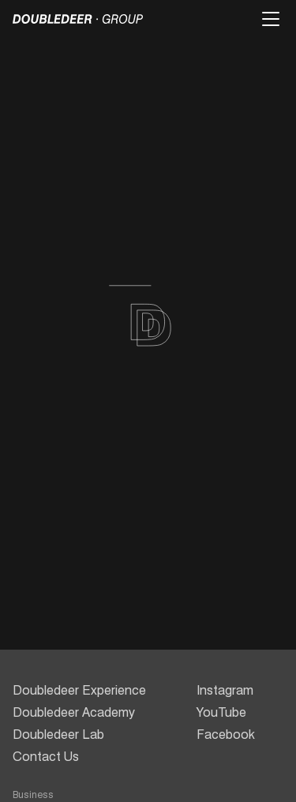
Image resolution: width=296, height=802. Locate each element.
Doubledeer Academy (74, 712)
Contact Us (46, 756)
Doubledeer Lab (58, 734)
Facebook (226, 734)
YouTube (221, 712)
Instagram (225, 690)
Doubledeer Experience (79, 690)
